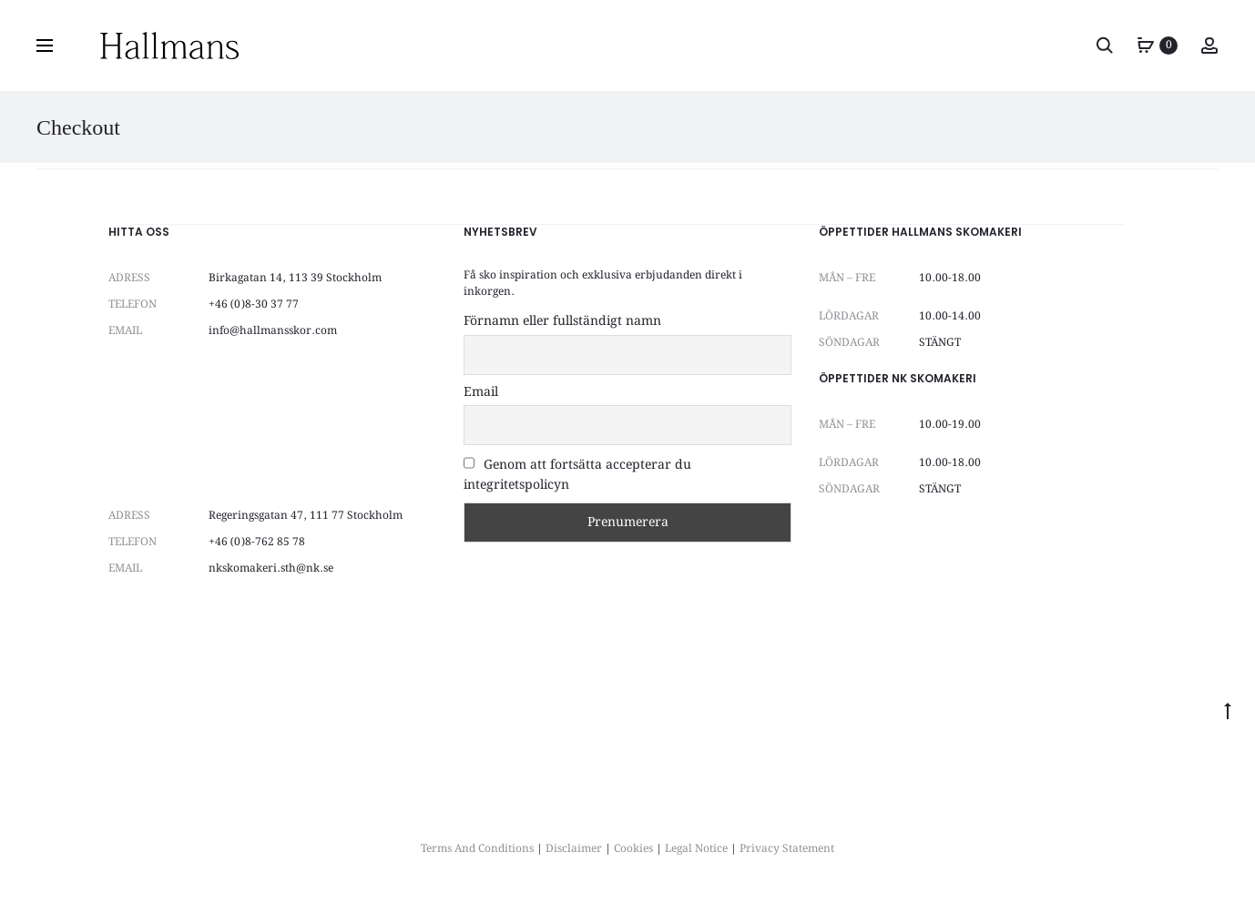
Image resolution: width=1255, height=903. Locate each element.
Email (481, 392)
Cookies (633, 848)
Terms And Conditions (477, 848)
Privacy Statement (787, 848)
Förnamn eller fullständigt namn (562, 321)
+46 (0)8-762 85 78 (257, 542)
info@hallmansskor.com (273, 331)
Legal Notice (696, 848)
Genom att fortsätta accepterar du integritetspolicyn (577, 475)
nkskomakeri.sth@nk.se (271, 568)
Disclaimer (574, 848)
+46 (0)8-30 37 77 (254, 304)
